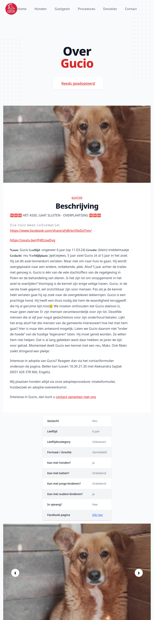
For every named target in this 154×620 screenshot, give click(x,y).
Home (21, 9)
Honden (40, 9)
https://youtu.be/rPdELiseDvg (32, 240)
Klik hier (97, 515)
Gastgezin (62, 9)
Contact (131, 9)
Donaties (110, 9)
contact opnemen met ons (76, 397)
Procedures (86, 9)
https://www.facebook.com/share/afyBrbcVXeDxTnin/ (51, 230)
